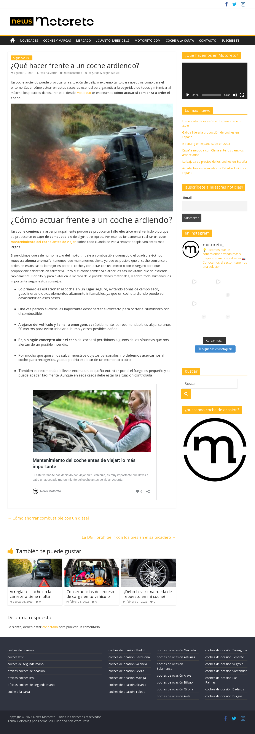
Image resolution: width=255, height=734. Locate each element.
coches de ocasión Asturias (176, 657)
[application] (214, 81)
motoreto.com (148, 40)
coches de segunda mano (26, 664)
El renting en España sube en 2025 (206, 144)
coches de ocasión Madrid (126, 650)
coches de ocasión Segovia (224, 664)
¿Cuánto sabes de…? (112, 40)
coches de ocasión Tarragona (226, 650)
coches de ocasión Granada (176, 650)
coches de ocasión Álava (174, 675)
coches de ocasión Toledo (126, 692)
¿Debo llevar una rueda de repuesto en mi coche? (147, 594)
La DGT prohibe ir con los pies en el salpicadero (129, 537)
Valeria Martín (49, 73)
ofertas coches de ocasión (26, 671)
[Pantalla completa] (242, 95)
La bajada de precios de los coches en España (214, 161)
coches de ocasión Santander (226, 671)
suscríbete (230, 40)
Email (187, 197)
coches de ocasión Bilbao (175, 682)
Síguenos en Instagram (215, 327)
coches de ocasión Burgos (223, 696)
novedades (29, 40)
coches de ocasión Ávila (173, 696)
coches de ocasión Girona (175, 689)
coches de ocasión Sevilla (126, 671)
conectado (50, 627)
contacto (207, 40)
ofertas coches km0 (21, 678)
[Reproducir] (188, 95)
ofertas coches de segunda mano (31, 685)
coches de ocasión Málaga (127, 678)
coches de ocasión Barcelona (129, 657)
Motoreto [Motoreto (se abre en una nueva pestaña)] (83, 92)
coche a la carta (180, 40)
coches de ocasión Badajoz (224, 689)
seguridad (95, 73)
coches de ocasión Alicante (127, 685)
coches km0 (16, 657)
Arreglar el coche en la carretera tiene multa (30, 594)
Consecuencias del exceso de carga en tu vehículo (90, 594)
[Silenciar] (235, 95)
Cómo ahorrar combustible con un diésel (48, 518)
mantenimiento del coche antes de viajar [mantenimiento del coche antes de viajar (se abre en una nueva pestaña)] (43, 241)
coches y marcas (57, 40)
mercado (83, 40)
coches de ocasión (21, 650)
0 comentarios (71, 73)
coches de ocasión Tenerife (224, 657)
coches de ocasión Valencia (127, 664)
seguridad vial (21, 58)
